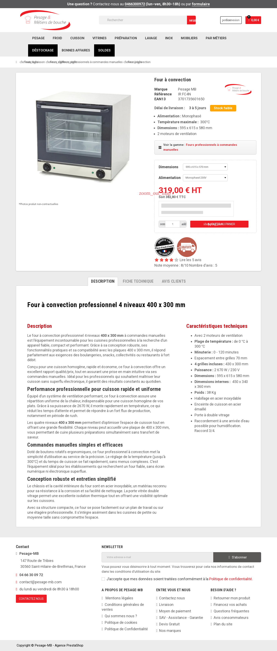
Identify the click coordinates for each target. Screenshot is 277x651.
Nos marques (170, 630)
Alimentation (170, 178)
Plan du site (223, 624)
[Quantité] (172, 224)
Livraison (166, 604)
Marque (160, 89)
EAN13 (160, 99)
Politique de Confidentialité (126, 629)
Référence (163, 94)
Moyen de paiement (175, 611)
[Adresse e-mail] (157, 557)
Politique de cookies (121, 622)
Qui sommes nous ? (121, 616)
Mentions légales (119, 598)
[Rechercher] (147, 20)
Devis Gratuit (169, 624)
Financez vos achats (230, 604)
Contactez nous (172, 598)
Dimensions (168, 167)
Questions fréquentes (231, 611)
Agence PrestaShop (69, 645)
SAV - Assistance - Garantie (181, 617)
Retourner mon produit (232, 598)
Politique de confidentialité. (231, 579)
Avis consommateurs (231, 617)
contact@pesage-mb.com (40, 582)
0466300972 (135, 4)
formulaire (201, 4)
